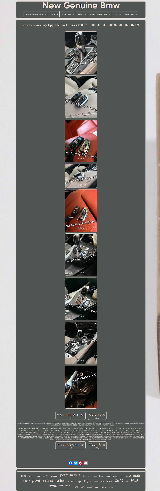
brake (109, 481)
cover (71, 481)
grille (95, 476)
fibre (121, 476)
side (127, 482)
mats (137, 475)
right (87, 480)
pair (96, 487)
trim (23, 475)
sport (128, 476)
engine (104, 487)
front (36, 480)
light (79, 481)
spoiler (90, 476)
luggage (54, 476)
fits (84, 476)
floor (26, 481)
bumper (80, 486)
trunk (108, 476)
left (119, 481)
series (48, 480)
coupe (89, 487)
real (96, 481)
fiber (102, 482)
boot (101, 476)
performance (70, 475)
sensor (111, 487)
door (38, 476)
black (135, 481)
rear (68, 486)
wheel (30, 476)
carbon (61, 481)
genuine (56, 485)
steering (115, 476)
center (46, 476)
